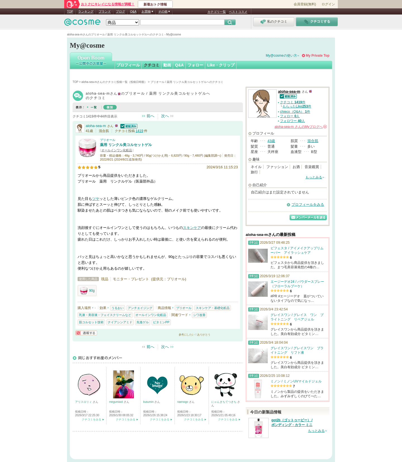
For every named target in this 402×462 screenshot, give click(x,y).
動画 (167, 65)
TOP (70, 11)
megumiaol (116, 401)
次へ (165, 116)
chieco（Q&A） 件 (295, 112)
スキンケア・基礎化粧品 (212, 308)
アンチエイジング (140, 308)
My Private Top (317, 56)
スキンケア (192, 228)
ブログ (120, 11)
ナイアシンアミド (120, 322)
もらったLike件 (297, 106)
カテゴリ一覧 (216, 11)
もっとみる (313, 177)
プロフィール (128, 65)
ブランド (105, 11)
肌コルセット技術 (91, 322)
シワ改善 (199, 315)
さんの (300, 127)
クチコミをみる (91, 419)
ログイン (328, 4)
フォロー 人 (290, 116)
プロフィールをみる (307, 204)
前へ (150, 116)
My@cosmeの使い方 (281, 56)
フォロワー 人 (292, 121)
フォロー (195, 65)
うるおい (117, 308)
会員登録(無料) (305, 4)
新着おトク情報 (155, 4)
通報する (86, 333)
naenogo (183, 401)
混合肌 (312, 141)
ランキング (86, 11)
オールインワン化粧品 (116, 150)
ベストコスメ (238, 11)
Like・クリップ (220, 65)
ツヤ (95, 199)
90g (87, 290)
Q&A (133, 11)
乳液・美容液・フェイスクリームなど (105, 315)
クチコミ (151, 65)
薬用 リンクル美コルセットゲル (126, 145)
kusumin (148, 401)
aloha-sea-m (96, 126)
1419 (139, 131)
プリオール (107, 140)
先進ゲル (143, 322)
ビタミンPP (161, 322)
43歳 (271, 141)
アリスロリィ (84, 401)
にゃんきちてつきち (224, 401)
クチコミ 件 (292, 102)
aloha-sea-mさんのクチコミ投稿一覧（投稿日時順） (114, 81)
